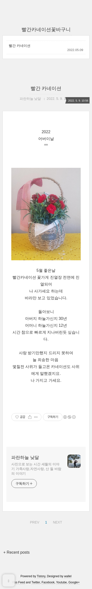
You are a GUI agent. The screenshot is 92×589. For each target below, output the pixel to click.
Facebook (48, 582)
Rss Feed (18, 582)
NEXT (57, 521)
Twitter (35, 582)
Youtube (61, 582)
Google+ (74, 582)
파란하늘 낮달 (25, 457)
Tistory (41, 576)
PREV (34, 521)
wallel (67, 576)
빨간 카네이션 (19, 46)
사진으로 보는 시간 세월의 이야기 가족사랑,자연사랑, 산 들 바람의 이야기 (36, 468)
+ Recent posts (16, 552)
